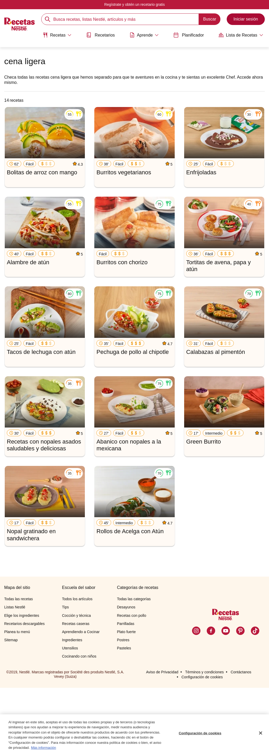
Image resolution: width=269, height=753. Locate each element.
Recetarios (100, 35)
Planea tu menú (17, 697)
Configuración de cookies (200, 733)
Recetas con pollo (131, 681)
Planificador (189, 35)
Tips (65, 672)
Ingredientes (72, 705)
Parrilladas (125, 689)
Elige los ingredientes (21, 681)
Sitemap (11, 705)
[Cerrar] (260, 733)
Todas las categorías (134, 664)
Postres (123, 705)
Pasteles (124, 713)
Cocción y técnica (76, 681)
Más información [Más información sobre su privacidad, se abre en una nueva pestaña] (43, 748)
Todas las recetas (18, 664)
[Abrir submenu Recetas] (56, 35)
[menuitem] (56, 36)
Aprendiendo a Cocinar (81, 697)
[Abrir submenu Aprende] (144, 35)
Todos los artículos (77, 664)
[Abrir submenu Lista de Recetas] (241, 35)
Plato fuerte (126, 697)
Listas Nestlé (14, 672)
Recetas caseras (75, 689)
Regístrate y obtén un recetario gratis (134, 4)
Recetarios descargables (24, 689)
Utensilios (70, 713)
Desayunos (126, 672)
